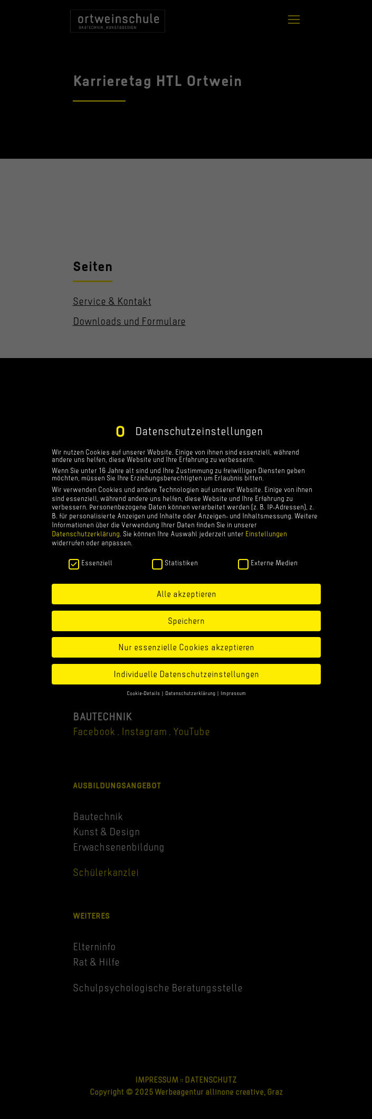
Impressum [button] (233, 693)
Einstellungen (266, 533)
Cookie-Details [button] (144, 693)
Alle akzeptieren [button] (186, 594)
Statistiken (175, 562)
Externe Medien (268, 562)
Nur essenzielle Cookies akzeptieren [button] (186, 647)
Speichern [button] (186, 620)
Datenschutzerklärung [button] (190, 693)
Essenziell (90, 562)
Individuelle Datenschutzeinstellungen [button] (186, 674)
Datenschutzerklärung (86, 533)
